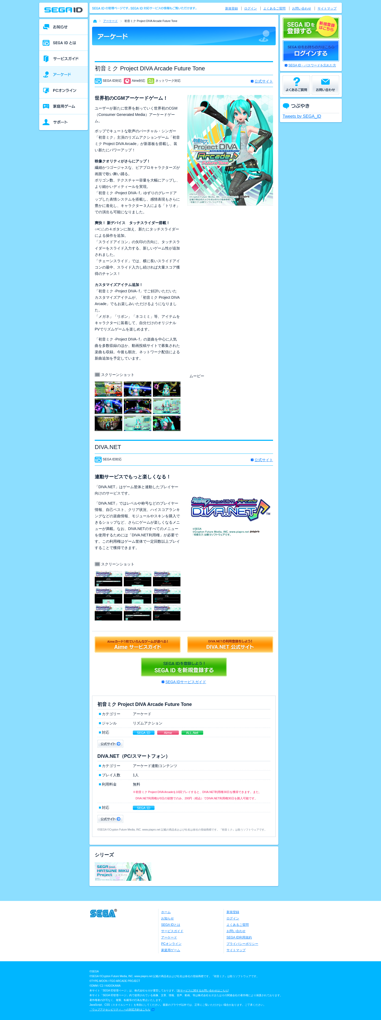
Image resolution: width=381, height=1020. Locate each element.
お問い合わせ (301, 8)
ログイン (250, 8)
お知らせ (167, 918)
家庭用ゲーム (170, 950)
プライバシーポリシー (242, 944)
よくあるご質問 (274, 8)
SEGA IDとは (170, 925)
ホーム (166, 912)
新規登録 (231, 8)
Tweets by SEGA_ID (302, 116)
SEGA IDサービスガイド (185, 682)
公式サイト (264, 81)
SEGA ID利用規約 (239, 937)
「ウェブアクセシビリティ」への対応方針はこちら (119, 1009)
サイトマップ (327, 8)
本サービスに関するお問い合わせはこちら (203, 990)
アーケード (110, 20)
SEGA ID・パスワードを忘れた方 (312, 65)
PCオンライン (171, 944)
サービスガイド (172, 931)
